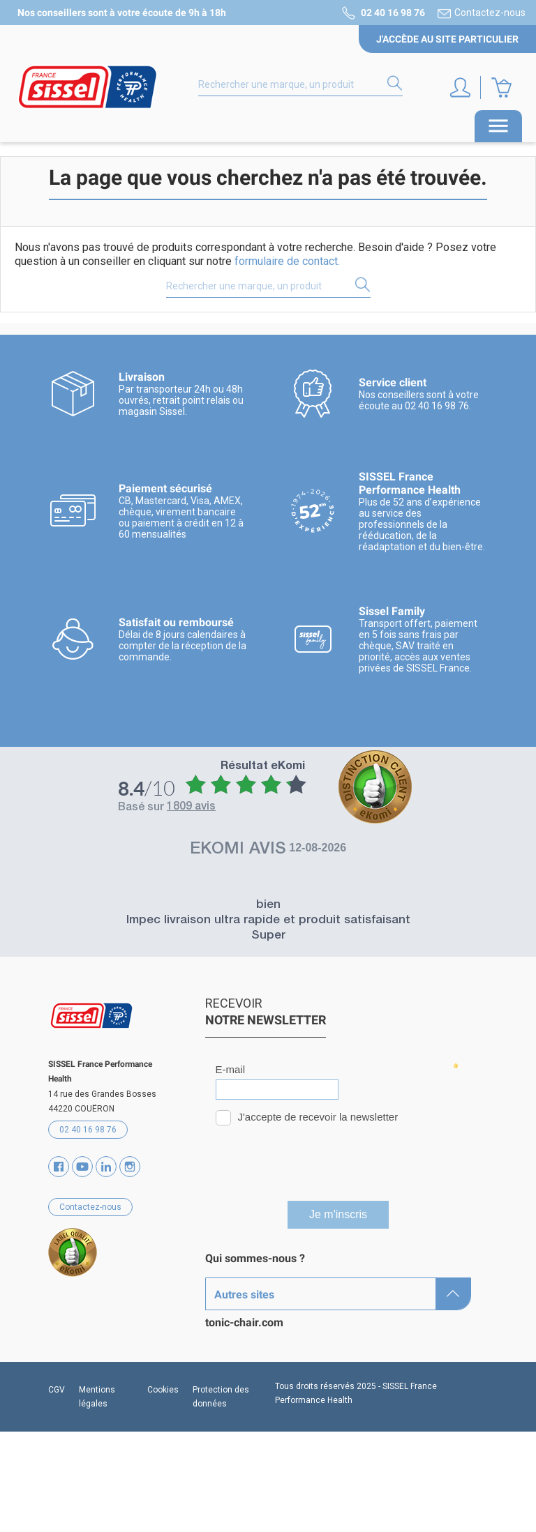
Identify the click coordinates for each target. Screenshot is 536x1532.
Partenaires (234, 1331)
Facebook (58, 1166)
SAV (215, 1380)
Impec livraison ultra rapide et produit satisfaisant (268, 921)
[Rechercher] (300, 85)
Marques (227, 1282)
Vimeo (106, 1166)
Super (268, 936)
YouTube (82, 1166)
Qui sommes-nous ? (255, 1258)
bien (268, 905)
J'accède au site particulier (447, 39)
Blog (216, 1356)
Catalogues (233, 1307)
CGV (56, 1490)
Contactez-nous (490, 12)
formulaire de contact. (287, 261)
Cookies (163, 1490)
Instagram (129, 1166)
